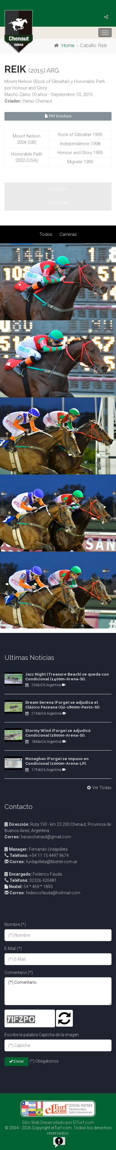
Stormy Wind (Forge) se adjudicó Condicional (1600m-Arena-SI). (58, 733)
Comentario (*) (18, 972)
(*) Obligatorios (44, 1061)
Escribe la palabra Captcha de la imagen (41, 1034)
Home (68, 45)
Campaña (58, 202)
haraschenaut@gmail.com (37, 836)
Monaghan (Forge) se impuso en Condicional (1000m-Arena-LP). (57, 761)
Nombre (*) (15, 924)
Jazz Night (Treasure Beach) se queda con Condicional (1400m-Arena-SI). (67, 676)
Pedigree (58, 188)
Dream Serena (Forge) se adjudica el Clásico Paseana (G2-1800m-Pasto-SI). (63, 704)
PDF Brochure (58, 116)
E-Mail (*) (13, 948)
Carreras (68, 234)
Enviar (16, 1061)
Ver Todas (99, 787)
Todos (46, 234)
